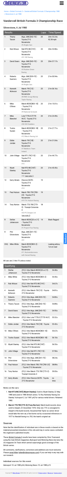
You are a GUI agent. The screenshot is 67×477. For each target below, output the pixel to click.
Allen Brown (16, 473)
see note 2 (26, 216)
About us (50, 473)
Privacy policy (42, 473)
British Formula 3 (15, 437)
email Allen (13, 452)
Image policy (58, 473)
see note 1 (29, 176)
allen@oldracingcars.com (29, 452)
